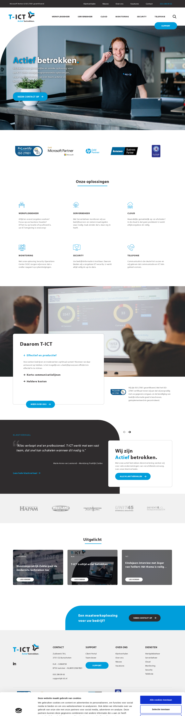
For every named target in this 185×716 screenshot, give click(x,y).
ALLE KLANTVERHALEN (131, 476)
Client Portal (91, 653)
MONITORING (122, 16)
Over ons (119, 3)
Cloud (148, 661)
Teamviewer (91, 657)
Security (148, 669)
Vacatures (134, 3)
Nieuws (105, 3)
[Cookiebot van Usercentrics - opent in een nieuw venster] (18, 710)
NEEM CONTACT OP (28, 96)
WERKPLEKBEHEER (61, 16)
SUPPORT (165, 25)
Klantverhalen (90, 3)
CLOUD (104, 16)
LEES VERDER (25, 579)
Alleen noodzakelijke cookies (161, 697)
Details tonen (156, 710)
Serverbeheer (151, 657)
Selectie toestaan (161, 687)
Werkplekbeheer (152, 653)
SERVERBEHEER (85, 16)
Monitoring (150, 665)
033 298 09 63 (168, 3)
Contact (149, 3)
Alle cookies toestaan (161, 678)
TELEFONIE (160, 16)
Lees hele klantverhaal (26, 473)
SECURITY (142, 16)
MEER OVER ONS (39, 404)
